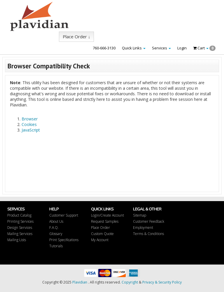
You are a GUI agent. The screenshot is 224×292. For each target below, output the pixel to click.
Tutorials (56, 245)
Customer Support (63, 215)
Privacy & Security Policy (162, 282)
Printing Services (20, 221)
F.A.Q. (54, 227)
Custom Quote (102, 233)
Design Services (19, 227)
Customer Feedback (148, 221)
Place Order (100, 227)
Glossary (55, 233)
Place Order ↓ (76, 36)
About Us (56, 221)
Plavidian (79, 282)
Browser (30, 119)
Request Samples (104, 221)
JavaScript (31, 130)
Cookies (29, 124)
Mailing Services (19, 233)
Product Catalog (19, 215)
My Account (99, 239)
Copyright (130, 282)
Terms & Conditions (148, 233)
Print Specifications (63, 239)
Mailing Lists (16, 239)
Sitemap (139, 215)
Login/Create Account (107, 215)
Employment (143, 227)
